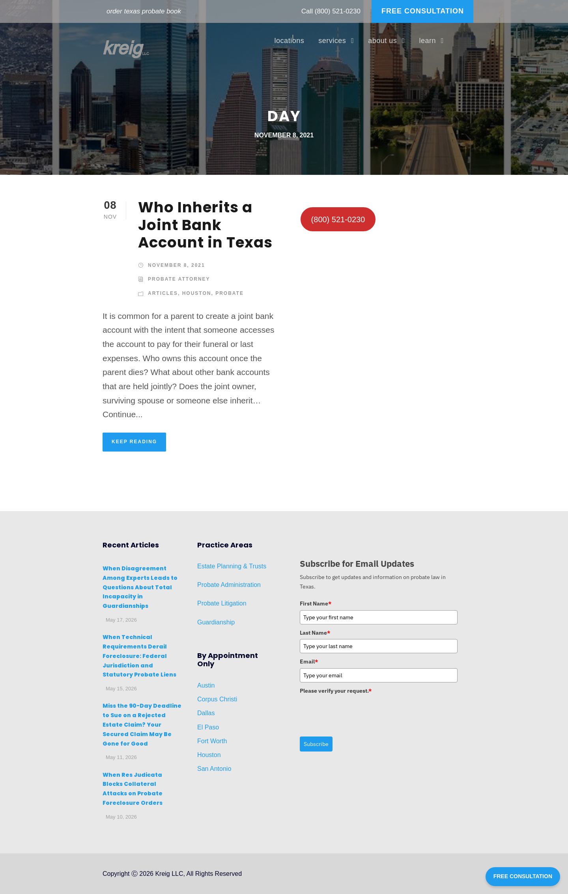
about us (382, 41)
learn (427, 41)
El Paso (208, 727)
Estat (204, 566)
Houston (196, 293)
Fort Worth (212, 741)
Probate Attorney (179, 279)
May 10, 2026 (121, 817)
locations (290, 41)
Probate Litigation (222, 603)
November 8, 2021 (176, 265)
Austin (206, 685)
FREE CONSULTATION (422, 11)
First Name (315, 603)
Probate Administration (229, 584)
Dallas (206, 713)
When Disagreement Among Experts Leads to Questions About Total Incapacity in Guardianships (140, 587)
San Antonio (214, 768)
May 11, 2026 (121, 757)
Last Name (315, 632)
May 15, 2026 (121, 689)
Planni (224, 566)
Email (309, 661)
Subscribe (316, 744)
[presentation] (360, 712)
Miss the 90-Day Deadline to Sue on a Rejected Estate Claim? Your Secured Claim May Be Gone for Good (142, 724)
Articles (163, 293)
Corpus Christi (217, 699)
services (332, 41)
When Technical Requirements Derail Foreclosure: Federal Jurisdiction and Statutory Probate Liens (139, 655)
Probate (229, 293)
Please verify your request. (336, 690)
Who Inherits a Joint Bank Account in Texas (205, 225)
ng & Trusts (250, 566)
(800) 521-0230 (338, 11)
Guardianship (216, 622)
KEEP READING (134, 441)
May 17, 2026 (121, 620)
